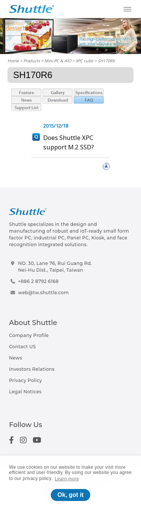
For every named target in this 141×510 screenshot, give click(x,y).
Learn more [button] (67, 478)
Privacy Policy (25, 380)
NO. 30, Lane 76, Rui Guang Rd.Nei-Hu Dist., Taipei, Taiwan (55, 266)
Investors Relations (32, 369)
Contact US (22, 346)
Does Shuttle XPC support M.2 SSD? (68, 142)
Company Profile (29, 335)
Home (13, 60)
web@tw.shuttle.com (43, 292)
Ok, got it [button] (70, 495)
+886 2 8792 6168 (38, 281)
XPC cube (84, 60)
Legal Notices (25, 391)
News (15, 358)
